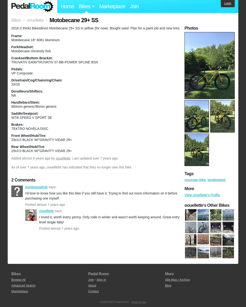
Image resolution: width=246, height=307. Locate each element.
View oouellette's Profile (202, 195)
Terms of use (138, 301)
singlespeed (217, 180)
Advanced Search (23, 285)
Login (227, 3)
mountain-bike (195, 180)
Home (67, 6)
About (92, 285)
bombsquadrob (17, 191)
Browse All (18, 279)
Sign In (101, 279)
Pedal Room (32, 6)
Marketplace (112, 6)
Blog (168, 285)
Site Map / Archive (177, 279)
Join (134, 6)
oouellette (63, 158)
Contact (93, 291)
